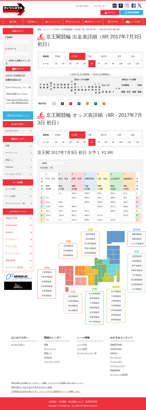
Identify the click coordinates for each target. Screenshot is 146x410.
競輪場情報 (10, 260)
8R (106, 64)
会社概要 (62, 401)
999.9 (87, 193)
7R (99, 64)
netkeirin (9, 232)
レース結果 (10, 196)
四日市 (104, 56)
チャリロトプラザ (13, 174)
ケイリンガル (11, 246)
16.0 (48, 211)
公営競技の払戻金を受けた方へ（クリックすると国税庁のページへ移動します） (46, 391)
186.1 (125, 202)
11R (129, 64)
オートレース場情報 (14, 267)
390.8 (125, 206)
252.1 (112, 193)
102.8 (61, 215)
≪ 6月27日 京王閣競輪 (80, 74)
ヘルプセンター (99, 6)
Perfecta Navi (11, 225)
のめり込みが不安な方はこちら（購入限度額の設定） (17, 101)
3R (70, 64)
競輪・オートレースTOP (48, 29)
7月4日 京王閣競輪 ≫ (101, 74)
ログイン (18, 69)
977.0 (112, 206)
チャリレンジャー (13, 253)
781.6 (125, 215)
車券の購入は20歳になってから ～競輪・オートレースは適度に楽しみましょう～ (48, 383)
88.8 (99, 193)
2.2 (60, 193)
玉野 (119, 56)
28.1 (125, 198)
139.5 (48, 206)
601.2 (74, 215)
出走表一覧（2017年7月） (86, 29)
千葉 (89, 56)
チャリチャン (11, 239)
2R (63, 64)
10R (121, 64)
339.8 (100, 202)
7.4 (60, 220)
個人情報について (76, 401)
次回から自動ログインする (18, 62)
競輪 (7, 145)
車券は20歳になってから (17, 93)
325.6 (74, 211)
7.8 (47, 220)
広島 (133, 56)
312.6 (74, 220)
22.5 (125, 193)
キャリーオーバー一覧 (15, 203)
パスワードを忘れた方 (15, 75)
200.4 (74, 193)
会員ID (9, 37)
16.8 (60, 211)
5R (84, 64)
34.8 (48, 202)
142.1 (74, 198)
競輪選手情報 (11, 218)
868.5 (87, 198)
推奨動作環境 (91, 401)
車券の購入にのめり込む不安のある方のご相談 (31, 387)
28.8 (60, 202)
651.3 (87, 211)
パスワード (11, 49)
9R (113, 64)
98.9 (99, 198)
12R (137, 64)
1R (56, 64)
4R (77, 64)
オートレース (11, 153)
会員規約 (53, 401)
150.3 (100, 220)
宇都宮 (58, 56)
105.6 (61, 206)
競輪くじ (9, 160)
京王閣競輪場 (67, 29)
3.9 (47, 198)
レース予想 (10, 189)
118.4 (125, 211)
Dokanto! (9, 167)
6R (92, 64)
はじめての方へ (83, 6)
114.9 (48, 215)
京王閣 (74, 56)
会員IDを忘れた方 (13, 80)
